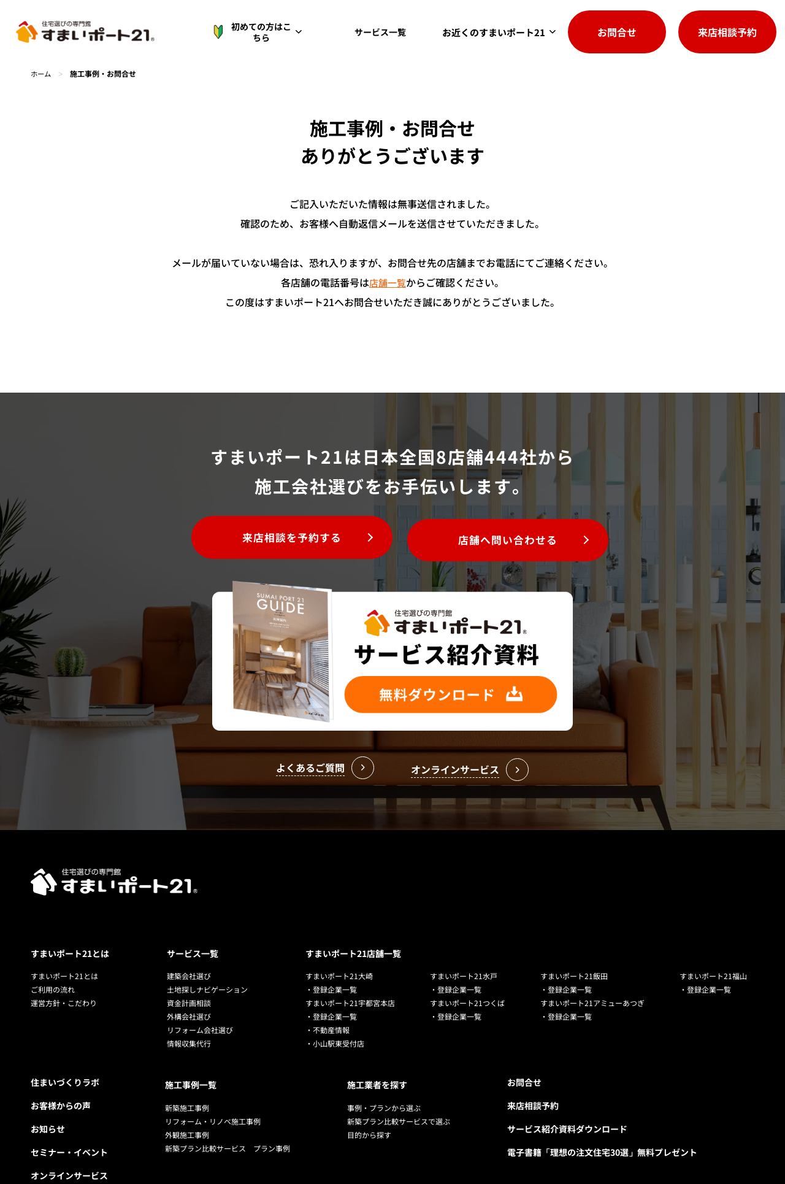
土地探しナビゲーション (207, 934)
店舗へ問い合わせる (517, 539)
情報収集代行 (189, 988)
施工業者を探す (377, 1027)
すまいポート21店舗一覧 (353, 898)
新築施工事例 (187, 1049)
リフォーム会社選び (200, 974)
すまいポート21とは (70, 898)
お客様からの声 (61, 1050)
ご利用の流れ (53, 934)
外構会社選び (189, 961)
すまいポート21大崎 (339, 920)
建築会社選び (189, 920)
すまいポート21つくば (467, 947)
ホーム (42, 73)
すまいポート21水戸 (463, 920)
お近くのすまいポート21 (493, 32)
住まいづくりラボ (65, 1027)
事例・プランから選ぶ (384, 1049)
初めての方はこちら (259, 32)
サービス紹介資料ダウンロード (567, 1073)
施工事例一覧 (190, 1027)
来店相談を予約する (282, 539)
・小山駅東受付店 (334, 988)
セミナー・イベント (69, 1097)
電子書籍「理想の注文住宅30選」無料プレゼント (602, 1097)
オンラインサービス (69, 1120)
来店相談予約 (727, 32)
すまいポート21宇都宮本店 (350, 947)
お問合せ (617, 32)
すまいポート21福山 (713, 920)
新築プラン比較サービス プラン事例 (227, 1090)
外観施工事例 (187, 1076)
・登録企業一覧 (331, 934)
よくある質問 (56, 1143)
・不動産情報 (327, 974)
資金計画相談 (189, 947)
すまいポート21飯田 (574, 920)
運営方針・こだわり (64, 947)
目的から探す (369, 1076)
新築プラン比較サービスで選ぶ (398, 1063)
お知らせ (48, 1073)
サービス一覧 (383, 32)
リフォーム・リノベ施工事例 (213, 1063)
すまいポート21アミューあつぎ (592, 947)
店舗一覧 (387, 282)
